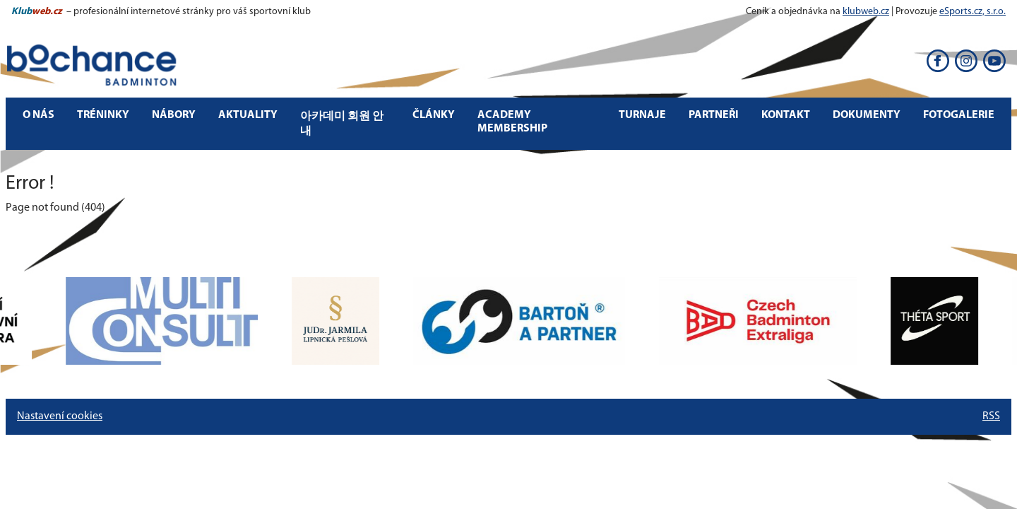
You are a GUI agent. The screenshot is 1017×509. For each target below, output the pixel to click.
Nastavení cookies (59, 416)
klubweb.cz (866, 11)
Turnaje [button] (642, 115)
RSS (991, 416)
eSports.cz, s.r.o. (972, 11)
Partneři (714, 115)
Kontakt (785, 115)
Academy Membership (512, 122)
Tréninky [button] (103, 115)
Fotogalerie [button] (958, 115)
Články (433, 115)
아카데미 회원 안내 (341, 124)
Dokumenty (866, 115)
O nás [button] (38, 115)
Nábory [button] (174, 115)
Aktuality (248, 115)
